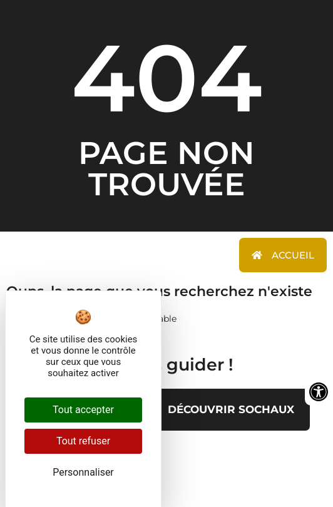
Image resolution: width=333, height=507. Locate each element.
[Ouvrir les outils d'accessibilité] (318, 392)
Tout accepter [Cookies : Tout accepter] (83, 410)
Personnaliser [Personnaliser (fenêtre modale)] (83, 472)
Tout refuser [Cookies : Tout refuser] (83, 441)
